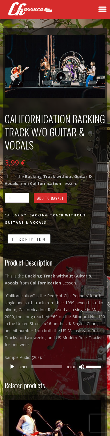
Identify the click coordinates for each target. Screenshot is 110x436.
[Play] (12, 367)
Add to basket (50, 198)
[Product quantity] (17, 198)
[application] (55, 367)
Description (29, 239)
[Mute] (81, 367)
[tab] (29, 238)
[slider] (47, 366)
